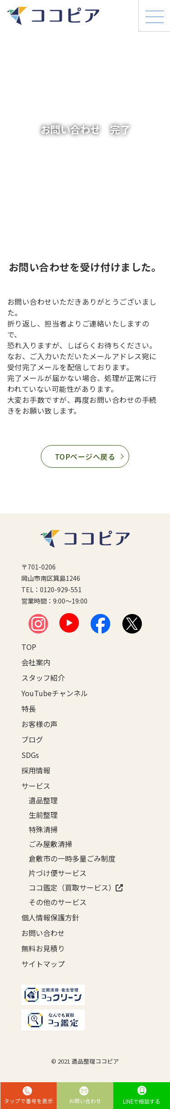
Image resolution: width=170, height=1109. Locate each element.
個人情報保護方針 (50, 917)
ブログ (32, 739)
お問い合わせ (43, 932)
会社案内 (35, 662)
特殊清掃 (43, 829)
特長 (28, 708)
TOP (28, 646)
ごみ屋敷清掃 (50, 843)
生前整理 (43, 814)
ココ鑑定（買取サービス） (67, 887)
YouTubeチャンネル (54, 693)
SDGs (30, 754)
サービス (35, 785)
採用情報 (35, 770)
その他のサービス (58, 901)
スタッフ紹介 (43, 677)
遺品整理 (43, 800)
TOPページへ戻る (85, 456)
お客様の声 (39, 723)
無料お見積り (43, 948)
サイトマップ (43, 963)
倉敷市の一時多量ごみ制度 (67, 858)
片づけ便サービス (58, 872)
